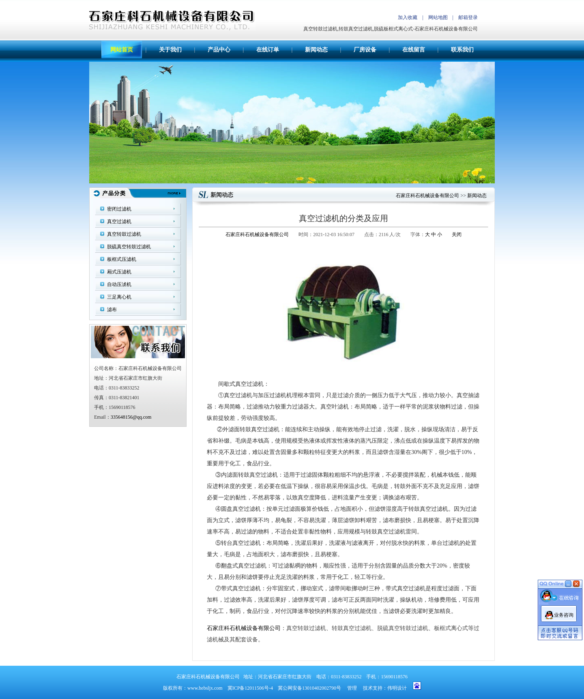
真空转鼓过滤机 (124, 234)
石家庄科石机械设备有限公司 (427, 195)
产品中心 (219, 50)
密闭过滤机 (119, 209)
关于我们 (170, 50)
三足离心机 (119, 297)
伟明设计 (397, 688)
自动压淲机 (119, 284)
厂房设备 (365, 50)
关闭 (457, 234)
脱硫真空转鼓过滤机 (129, 246)
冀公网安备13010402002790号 (309, 688)
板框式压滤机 (121, 259)
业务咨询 (563, 613)
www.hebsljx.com (205, 688)
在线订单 (267, 50)
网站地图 (438, 17)
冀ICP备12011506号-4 (250, 688)
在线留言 (413, 50)
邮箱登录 (468, 17)
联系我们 (462, 50)
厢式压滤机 (119, 272)
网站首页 (121, 50)
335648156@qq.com (131, 417)
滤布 (112, 309)
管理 (352, 688)
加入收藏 (407, 17)
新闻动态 (316, 50)
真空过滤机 (119, 221)
